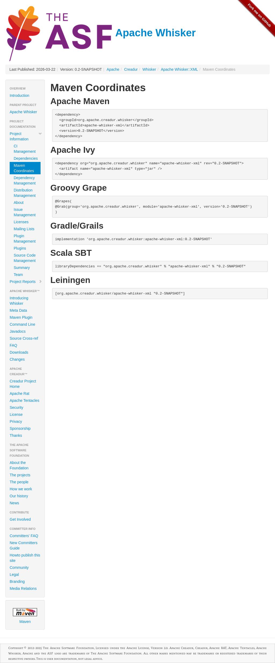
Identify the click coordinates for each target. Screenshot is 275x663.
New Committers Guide (23, 545)
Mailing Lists (24, 229)
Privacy (16, 421)
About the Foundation (19, 465)
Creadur (131, 69)
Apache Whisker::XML (179, 69)
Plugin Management (25, 238)
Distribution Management (25, 193)
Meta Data (18, 310)
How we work (21, 489)
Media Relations (23, 588)
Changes (17, 359)
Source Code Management (25, 258)
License (16, 414)
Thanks (16, 435)
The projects (20, 475)
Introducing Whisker (19, 301)
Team (18, 274)
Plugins (20, 248)
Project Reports (26, 281)
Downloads (19, 352)
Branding (17, 581)
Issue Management (25, 212)
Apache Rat (19, 393)
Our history (19, 496)
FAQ (13, 345)
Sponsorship (20, 428)
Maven (25, 616)
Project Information (26, 136)
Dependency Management (25, 180)
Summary (22, 267)
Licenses (21, 222)
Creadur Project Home (23, 384)
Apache (113, 69)
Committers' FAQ (24, 536)
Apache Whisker (100, 32)
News (14, 503)
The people (19, 482)
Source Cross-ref (24, 338)
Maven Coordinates (24, 168)
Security (16, 407)
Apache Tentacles (24, 400)
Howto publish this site (25, 558)
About (19, 202)
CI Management (25, 149)
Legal (14, 574)
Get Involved (20, 519)
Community (19, 567)
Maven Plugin (21, 317)
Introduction (19, 95)
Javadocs (18, 331)
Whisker (149, 69)
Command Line (22, 324)
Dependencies (26, 158)
